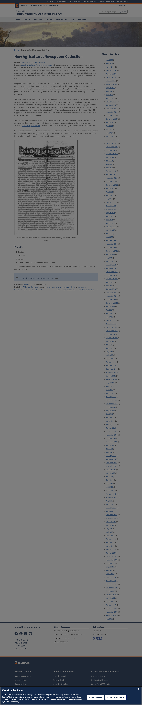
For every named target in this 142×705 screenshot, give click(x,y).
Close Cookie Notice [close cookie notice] (115, 697)
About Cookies (95, 697)
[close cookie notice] (138, 689)
